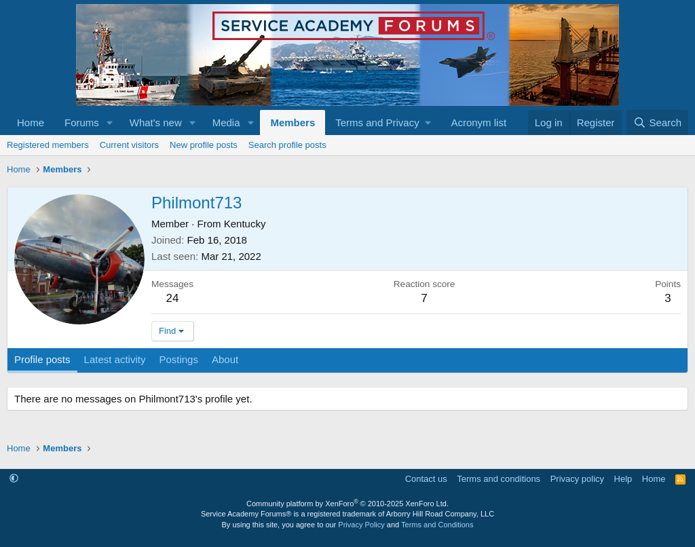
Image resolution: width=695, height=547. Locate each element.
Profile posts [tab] (42, 359)
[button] (109, 122)
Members (292, 122)
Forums (81, 122)
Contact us (426, 479)
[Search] (657, 122)
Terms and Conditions (437, 525)
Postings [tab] (178, 359)
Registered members (48, 145)
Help (623, 479)
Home (30, 122)
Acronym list (478, 122)
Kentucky (245, 223)
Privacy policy (577, 479)
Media (226, 122)
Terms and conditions (498, 479)
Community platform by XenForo (347, 503)
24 (172, 298)
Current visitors (129, 145)
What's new (156, 122)
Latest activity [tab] (115, 359)
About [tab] (225, 359)
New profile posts (204, 145)
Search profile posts (287, 145)
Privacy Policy (361, 525)
